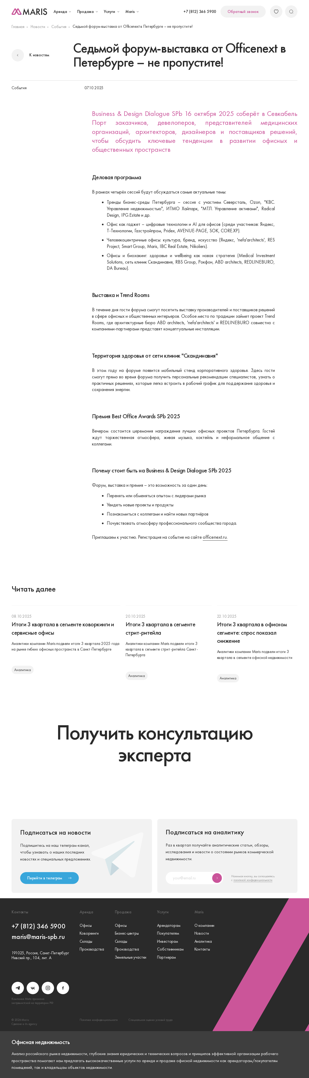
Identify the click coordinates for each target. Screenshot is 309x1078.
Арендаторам (168, 925)
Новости (38, 26)
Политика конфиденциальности (99, 1020)
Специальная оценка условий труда (150, 1020)
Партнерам (166, 957)
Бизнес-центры (127, 933)
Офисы (85, 925)
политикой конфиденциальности (252, 880)
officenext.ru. (215, 537)
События (58, 26)
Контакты (202, 949)
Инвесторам (167, 941)
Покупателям (168, 933)
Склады (86, 941)
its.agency (31, 1024)
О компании (204, 925)
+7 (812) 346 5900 (199, 11)
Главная (18, 26)
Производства (92, 949)
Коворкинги (89, 933)
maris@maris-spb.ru (38, 936)
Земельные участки (131, 957)
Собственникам (170, 949)
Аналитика (203, 941)
